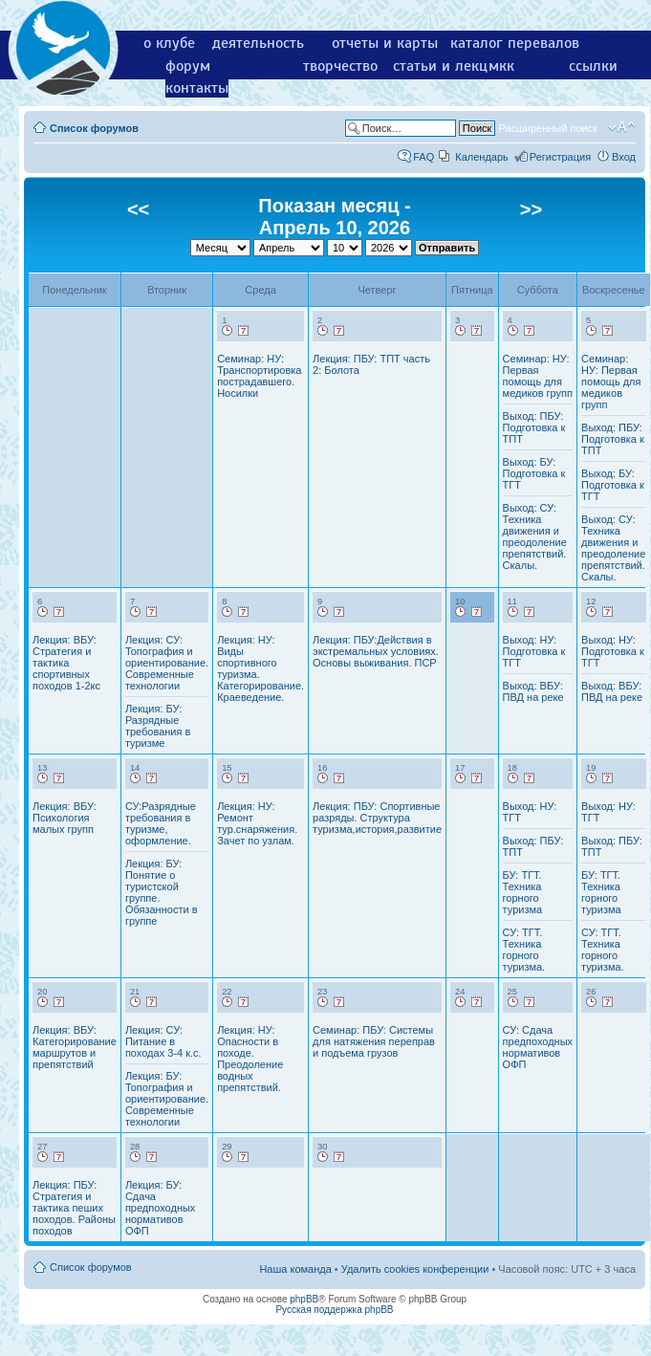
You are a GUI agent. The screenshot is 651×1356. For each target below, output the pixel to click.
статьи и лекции (449, 66)
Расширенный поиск (547, 128)
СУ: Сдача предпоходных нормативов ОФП (538, 1047)
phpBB (304, 1299)
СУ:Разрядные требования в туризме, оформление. (160, 823)
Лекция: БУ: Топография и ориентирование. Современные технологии (166, 1098)
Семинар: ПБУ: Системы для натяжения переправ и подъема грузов (374, 1041)
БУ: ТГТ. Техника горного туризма (523, 892)
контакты (196, 88)
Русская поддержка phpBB (334, 1309)
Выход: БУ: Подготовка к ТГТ (534, 473)
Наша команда (295, 1269)
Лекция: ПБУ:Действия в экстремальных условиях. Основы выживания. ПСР (376, 651)
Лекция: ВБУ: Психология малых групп (65, 817)
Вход (624, 157)
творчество (340, 66)
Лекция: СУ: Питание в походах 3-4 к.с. (163, 1041)
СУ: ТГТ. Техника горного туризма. (524, 950)
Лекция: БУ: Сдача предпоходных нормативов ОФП (160, 1207)
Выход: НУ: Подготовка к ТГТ (534, 651)
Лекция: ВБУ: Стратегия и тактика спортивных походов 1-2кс (66, 662)
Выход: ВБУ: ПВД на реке (533, 691)
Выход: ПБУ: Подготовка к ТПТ (534, 427)
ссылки (593, 66)
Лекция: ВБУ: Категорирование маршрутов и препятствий (75, 1047)
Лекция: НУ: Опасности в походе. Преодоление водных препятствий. (250, 1058)
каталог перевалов (514, 43)
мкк (501, 66)
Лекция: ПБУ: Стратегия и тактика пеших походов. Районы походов (74, 1207)
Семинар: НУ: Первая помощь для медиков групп (538, 376)
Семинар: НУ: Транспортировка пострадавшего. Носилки (259, 376)
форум (187, 66)
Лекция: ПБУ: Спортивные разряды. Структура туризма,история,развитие (377, 817)
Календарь (482, 157)
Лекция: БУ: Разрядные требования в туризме (157, 726)
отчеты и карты (385, 43)
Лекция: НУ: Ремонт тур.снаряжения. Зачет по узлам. (257, 823)
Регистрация (560, 157)
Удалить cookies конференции (415, 1269)
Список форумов (94, 128)
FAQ (423, 157)
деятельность (258, 43)
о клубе (169, 43)
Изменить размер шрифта (622, 127)
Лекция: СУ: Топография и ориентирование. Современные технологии (166, 662)
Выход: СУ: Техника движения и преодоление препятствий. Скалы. (535, 536)
